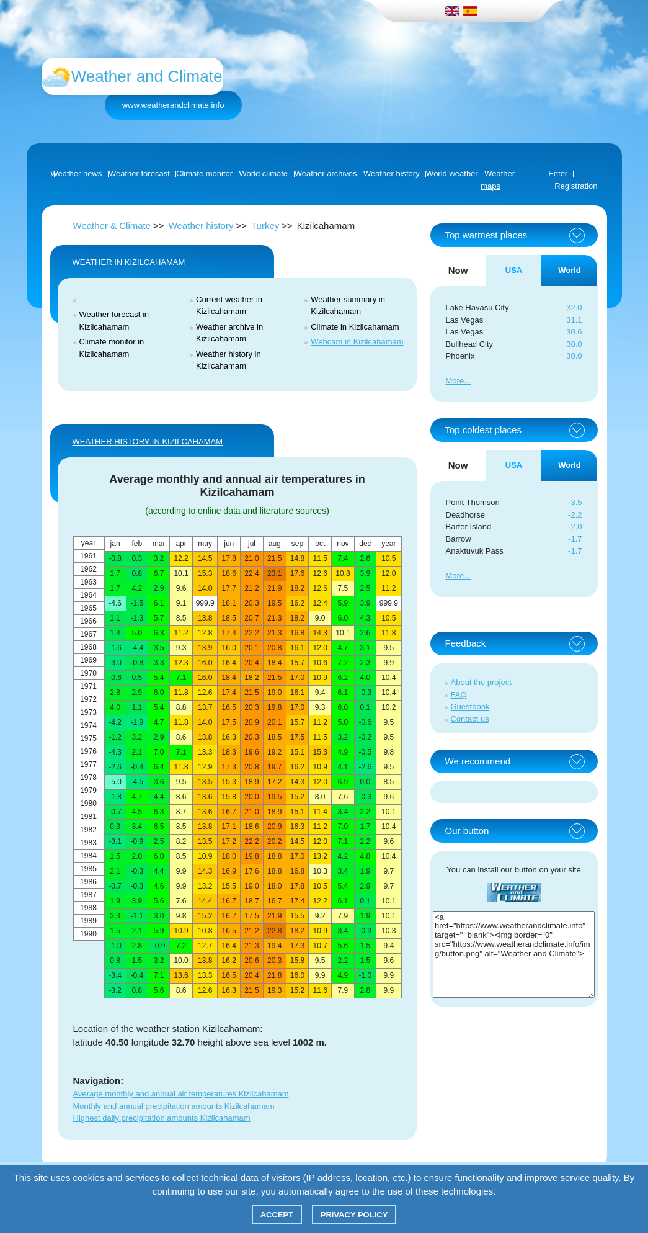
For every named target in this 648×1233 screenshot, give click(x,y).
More (455, 380)
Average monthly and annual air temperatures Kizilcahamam (181, 1093)
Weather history (201, 225)
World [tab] (569, 270)
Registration (575, 186)
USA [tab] (513, 270)
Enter (557, 173)
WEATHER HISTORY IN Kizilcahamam (148, 441)
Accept (276, 1214)
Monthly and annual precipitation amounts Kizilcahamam (174, 1106)
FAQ (459, 694)
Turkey (265, 225)
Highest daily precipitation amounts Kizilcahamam (162, 1118)
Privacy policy (354, 1214)
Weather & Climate (112, 225)
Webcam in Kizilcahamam (357, 341)
